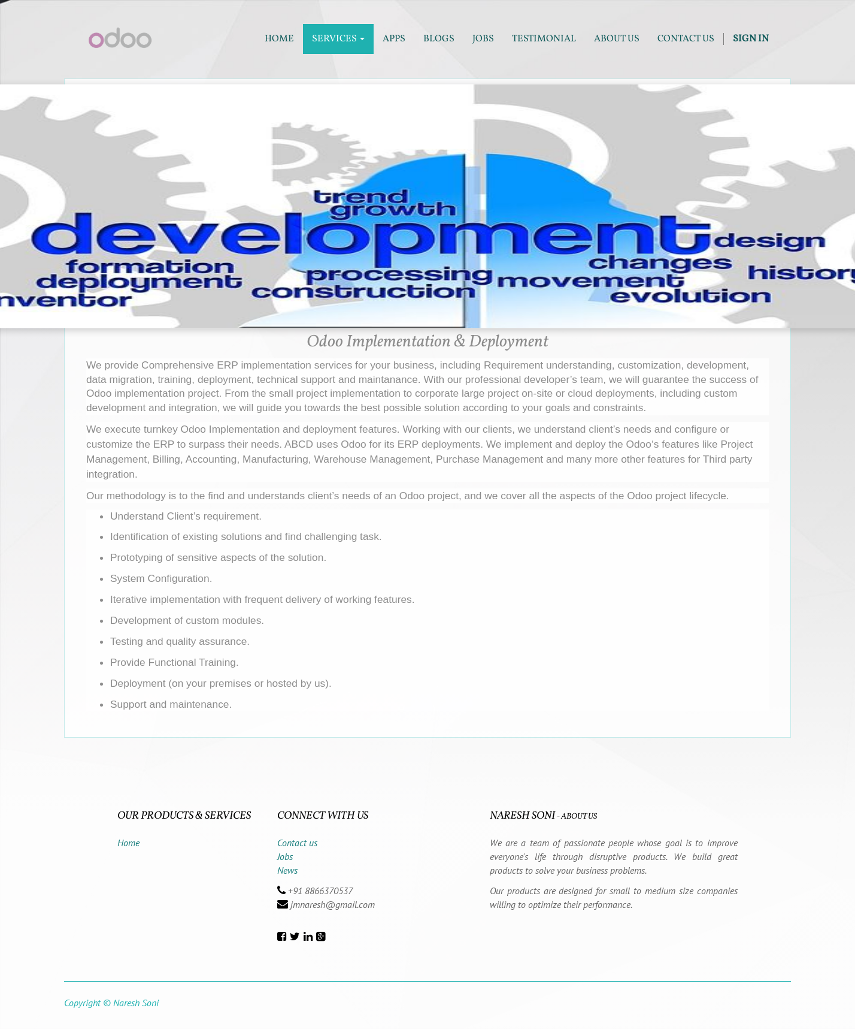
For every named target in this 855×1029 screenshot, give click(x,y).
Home (128, 843)
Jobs (285, 856)
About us (579, 816)
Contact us (297, 843)
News (287, 870)
